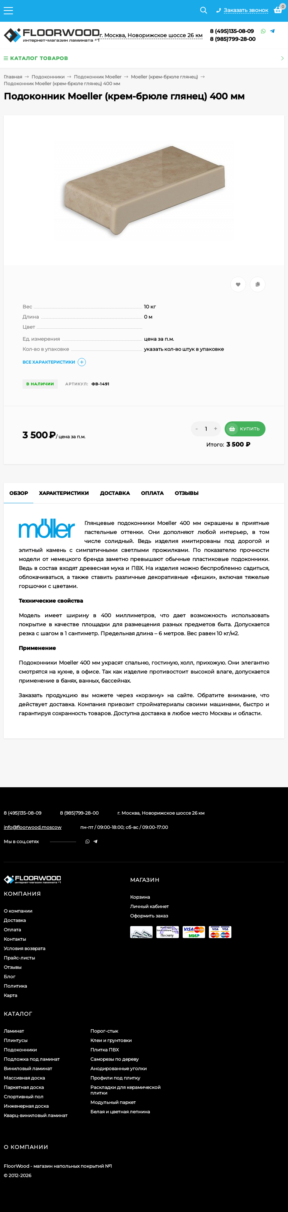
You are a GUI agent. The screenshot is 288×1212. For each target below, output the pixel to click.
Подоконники (48, 77)
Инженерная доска (26, 1106)
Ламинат (14, 1031)
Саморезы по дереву (114, 1059)
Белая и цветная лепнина (120, 1111)
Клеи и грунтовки (111, 1040)
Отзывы (12, 967)
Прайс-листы (19, 958)
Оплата (12, 929)
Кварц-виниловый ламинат (36, 1115)
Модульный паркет (113, 1102)
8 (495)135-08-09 (232, 31)
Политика (15, 986)
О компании (18, 911)
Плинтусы (15, 1040)
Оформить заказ (149, 916)
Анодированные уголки (118, 1068)
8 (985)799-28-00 (232, 39)
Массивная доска (24, 1078)
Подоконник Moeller (98, 77)
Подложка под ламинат (32, 1059)
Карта (10, 995)
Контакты (15, 939)
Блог (9, 976)
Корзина (140, 897)
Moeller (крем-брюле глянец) (164, 77)
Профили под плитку (115, 1078)
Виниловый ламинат (28, 1068)
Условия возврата (24, 948)
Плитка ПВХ (104, 1050)
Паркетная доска (24, 1087)
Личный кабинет (149, 906)
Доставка (15, 920)
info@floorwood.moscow (33, 827)
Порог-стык (104, 1031)
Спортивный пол (24, 1096)
